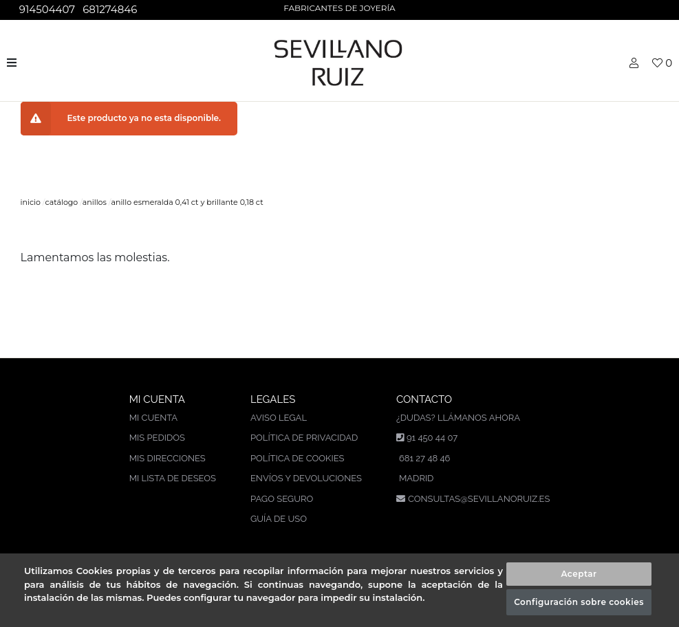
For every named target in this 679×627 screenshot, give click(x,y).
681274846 (108, 9)
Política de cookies (297, 458)
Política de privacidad (304, 437)
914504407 (46, 9)
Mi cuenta (153, 417)
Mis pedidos (157, 437)
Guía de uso (278, 519)
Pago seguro (281, 499)
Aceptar (578, 574)
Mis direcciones (167, 458)
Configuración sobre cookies (579, 602)
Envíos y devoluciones (306, 478)
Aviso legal (278, 417)
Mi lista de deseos (172, 478)
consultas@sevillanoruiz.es (479, 499)
